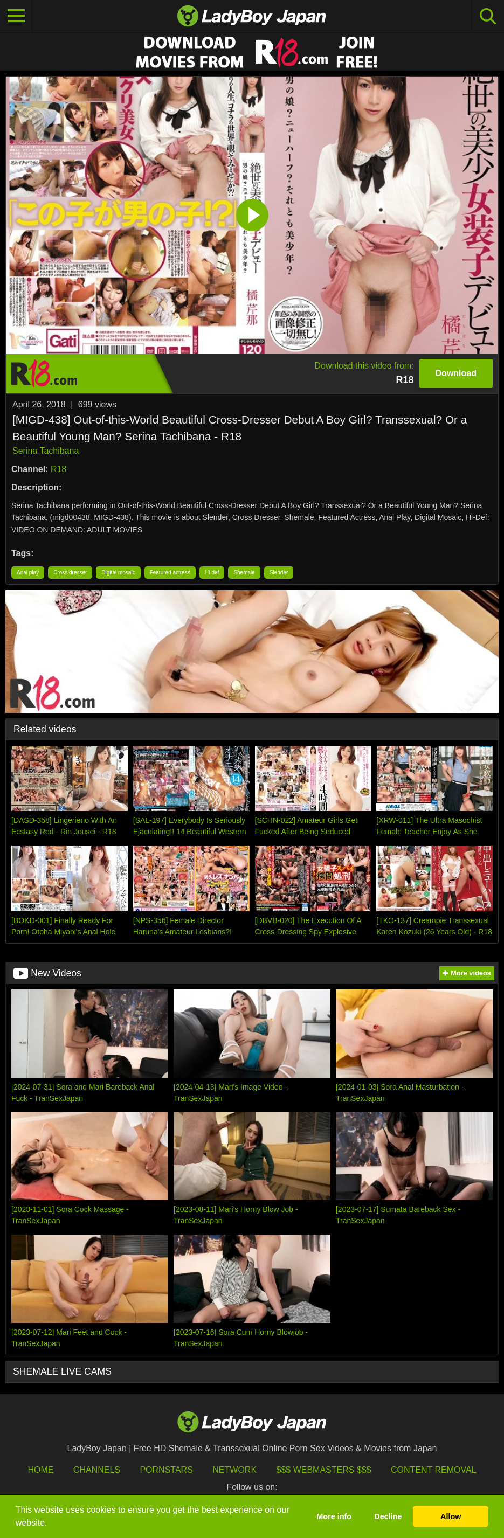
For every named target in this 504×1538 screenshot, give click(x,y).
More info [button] (333, 1516)
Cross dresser (70, 573)
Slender (279, 573)
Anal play (28, 573)
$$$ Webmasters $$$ (324, 1469)
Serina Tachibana (45, 450)
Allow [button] (450, 1516)
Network (234, 1469)
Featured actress (170, 573)
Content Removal (434, 1469)
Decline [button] (388, 1516)
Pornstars (166, 1469)
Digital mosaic (118, 573)
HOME (40, 1469)
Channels (96, 1469)
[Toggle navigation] (16, 16)
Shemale (243, 573)
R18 (58, 469)
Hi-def (212, 573)
